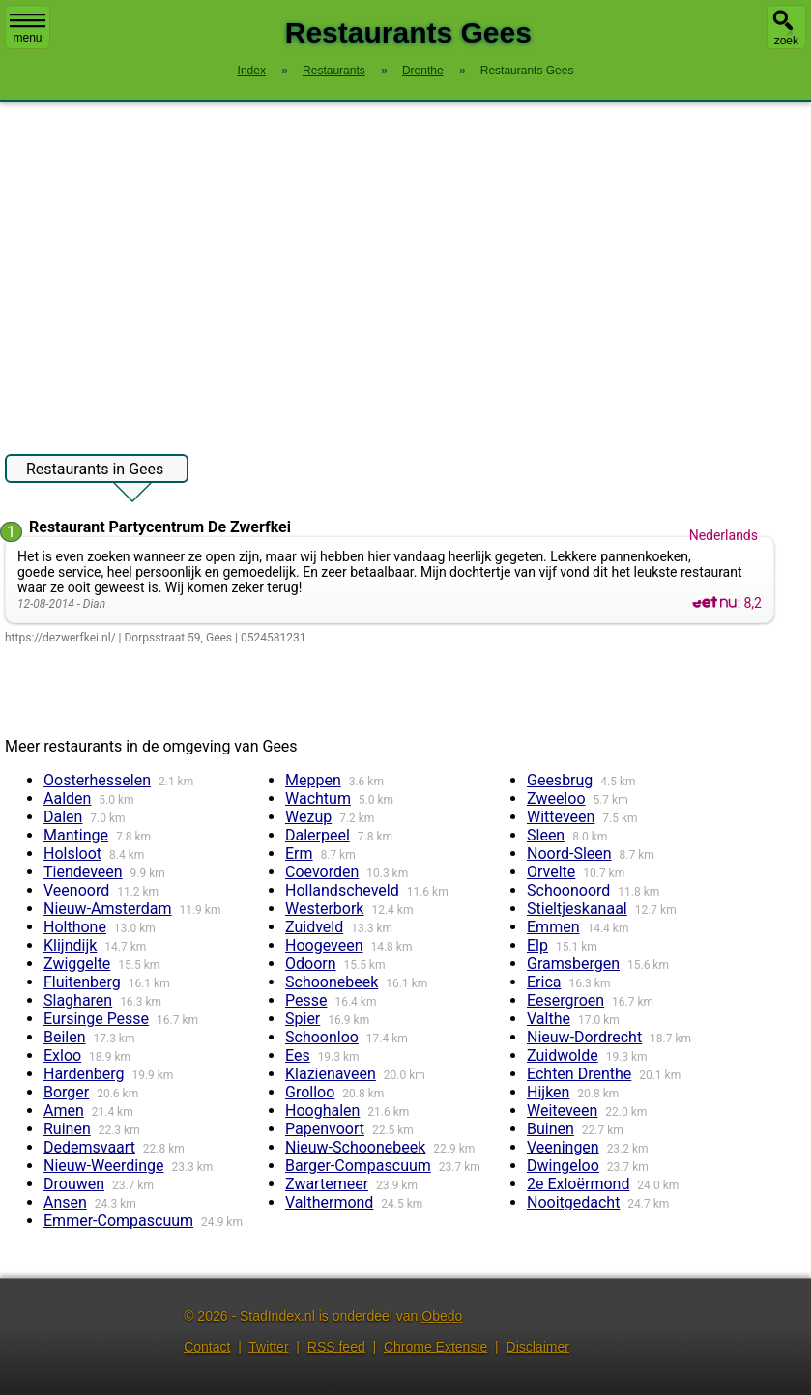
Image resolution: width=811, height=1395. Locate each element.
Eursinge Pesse (96, 1019)
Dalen (62, 817)
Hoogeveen (323, 945)
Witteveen (560, 817)
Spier (302, 1019)
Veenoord (76, 890)
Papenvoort (324, 1129)
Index (252, 70)
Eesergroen (565, 1000)
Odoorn (310, 963)
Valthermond (329, 1202)
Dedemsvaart (89, 1147)
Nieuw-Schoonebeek (355, 1147)
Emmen (553, 927)
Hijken (548, 1092)
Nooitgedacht (573, 1202)
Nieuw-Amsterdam (107, 908)
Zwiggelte (76, 963)
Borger (66, 1092)
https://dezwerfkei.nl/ (60, 637)
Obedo (441, 1316)
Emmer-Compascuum (118, 1220)
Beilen (64, 1037)
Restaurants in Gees (94, 471)
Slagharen (77, 1000)
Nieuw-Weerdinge (103, 1165)
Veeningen (563, 1147)
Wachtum (318, 798)
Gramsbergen (573, 963)
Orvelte (551, 872)
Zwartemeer (326, 1184)
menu (27, 29)
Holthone (74, 927)
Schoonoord (568, 890)
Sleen (546, 835)
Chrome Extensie (435, 1346)
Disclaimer (538, 1346)
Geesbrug (560, 780)
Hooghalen (322, 1110)
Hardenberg (83, 1074)
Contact (207, 1346)
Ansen (65, 1202)
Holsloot (72, 853)
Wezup (308, 817)
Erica (544, 982)
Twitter (268, 1346)
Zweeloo (556, 798)
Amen (63, 1110)
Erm (299, 853)
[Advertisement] (405, 268)
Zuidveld (314, 927)
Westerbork (324, 908)
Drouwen (73, 1184)
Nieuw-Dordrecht (584, 1037)
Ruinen (67, 1129)
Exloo (62, 1055)
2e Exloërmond (578, 1184)
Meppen (313, 780)
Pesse (306, 1000)
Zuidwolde (562, 1055)
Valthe (548, 1019)
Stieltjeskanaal (577, 908)
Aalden (67, 798)
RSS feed (336, 1346)
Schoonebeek (331, 982)
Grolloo (309, 1092)
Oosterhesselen (97, 780)
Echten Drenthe (579, 1074)
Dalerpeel (317, 835)
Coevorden (322, 872)
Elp (537, 945)
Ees (297, 1055)
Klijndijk (70, 945)
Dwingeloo (563, 1165)
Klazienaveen (330, 1074)
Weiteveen (562, 1110)
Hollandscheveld (342, 890)
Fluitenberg (82, 982)
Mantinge (75, 835)
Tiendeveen (83, 872)
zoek (786, 40)
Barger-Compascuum (358, 1165)
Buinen (550, 1129)
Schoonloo (322, 1037)
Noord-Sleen (569, 853)
